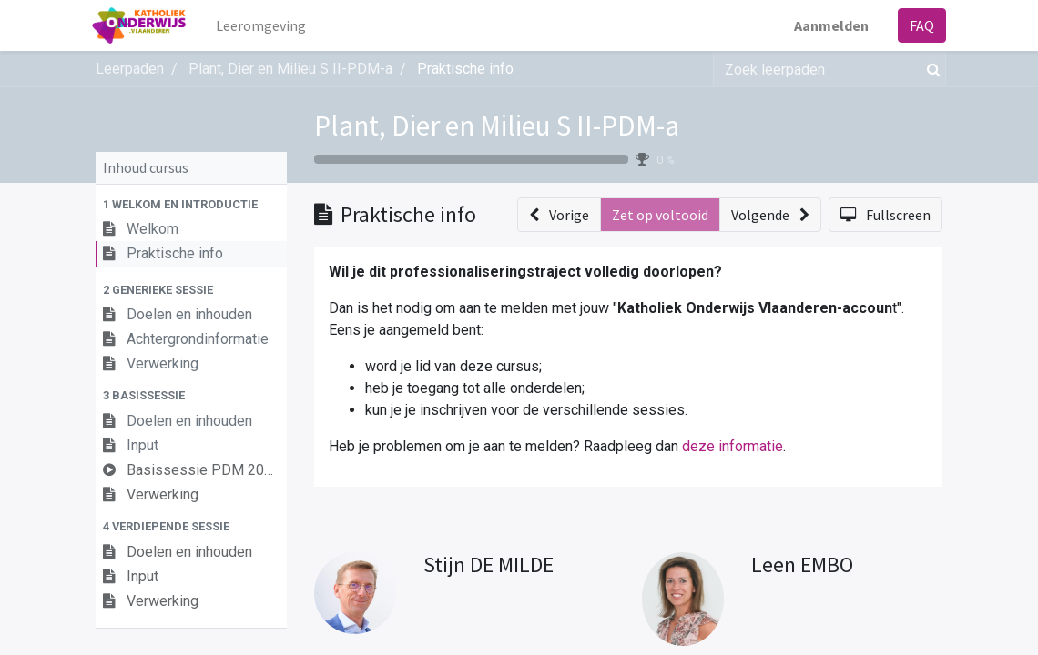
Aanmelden (827, 25)
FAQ (918, 25)
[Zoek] (930, 69)
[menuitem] (265, 25)
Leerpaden (130, 68)
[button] (191, 204)
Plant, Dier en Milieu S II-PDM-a (496, 125)
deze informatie (732, 446)
